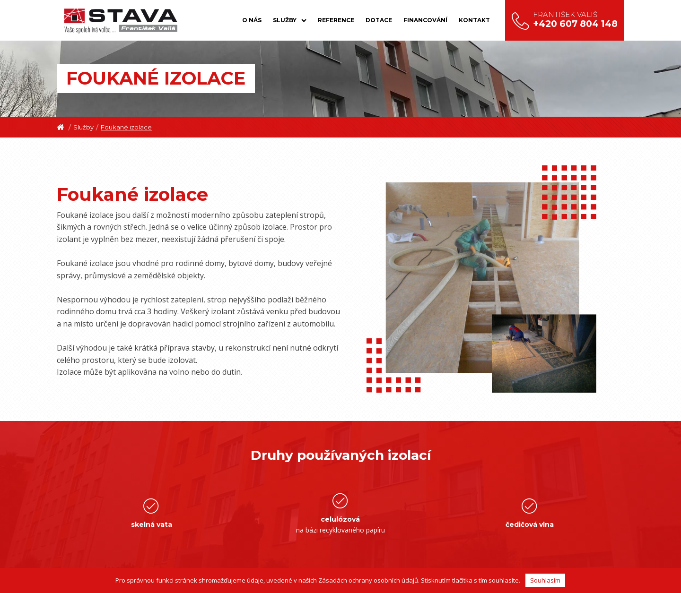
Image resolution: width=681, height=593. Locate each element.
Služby (289, 20)
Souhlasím (545, 580)
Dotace (379, 20)
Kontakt (474, 20)
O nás (252, 20)
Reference (336, 20)
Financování (425, 20)
